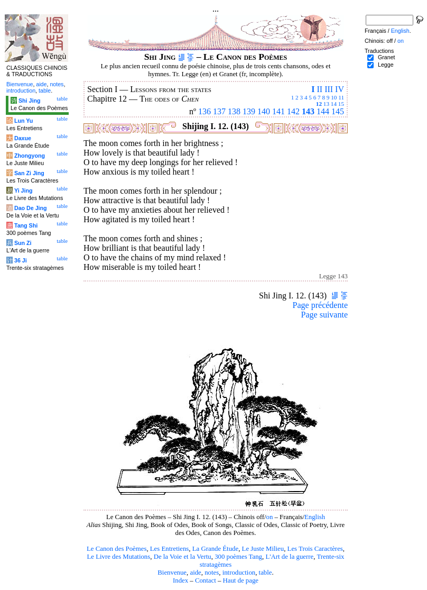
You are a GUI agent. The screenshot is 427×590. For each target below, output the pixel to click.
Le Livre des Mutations (118, 556)
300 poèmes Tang (238, 556)
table (265, 572)
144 (323, 111)
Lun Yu (23, 120)
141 (278, 111)
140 (263, 111)
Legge (386, 64)
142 (293, 111)
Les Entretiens (169, 548)
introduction (239, 572)
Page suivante (324, 314)
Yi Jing (23, 190)
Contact (205, 580)
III (328, 89)
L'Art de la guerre (289, 556)
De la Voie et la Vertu (182, 556)
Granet (386, 57)
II (319, 89)
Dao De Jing (30, 208)
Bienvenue (172, 572)
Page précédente (320, 305)
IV (339, 89)
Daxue (22, 138)
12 (319, 104)
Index (180, 580)
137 (219, 111)
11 (341, 97)
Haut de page (241, 580)
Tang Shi (26, 225)
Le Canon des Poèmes (116, 548)
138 (234, 111)
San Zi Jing (29, 173)
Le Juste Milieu (263, 548)
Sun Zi (23, 243)
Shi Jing (29, 100)
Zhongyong (29, 155)
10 (334, 97)
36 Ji (20, 260)
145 (337, 111)
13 (326, 104)
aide (195, 572)
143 (308, 111)
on (269, 517)
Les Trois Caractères (315, 548)
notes (212, 572)
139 (249, 111)
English (314, 517)
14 (334, 104)
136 (204, 111)
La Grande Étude (215, 548)
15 (341, 104)
